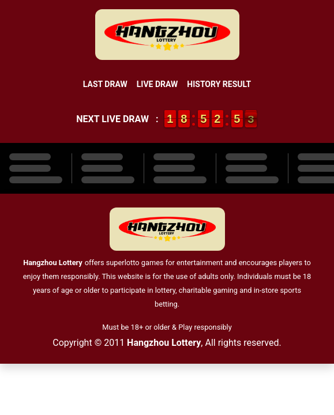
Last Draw (105, 84)
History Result (219, 84)
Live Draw (157, 84)
